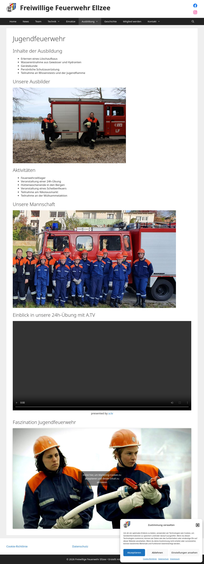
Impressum (175, 559)
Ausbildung (91, 21)
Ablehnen (157, 552)
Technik (55, 21)
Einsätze (70, 21)
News (26, 21)
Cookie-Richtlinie (150, 559)
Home (13, 21)
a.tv (110, 413)
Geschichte (110, 21)
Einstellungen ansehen (184, 552)
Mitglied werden (132, 21)
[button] (197, 525)
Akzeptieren (134, 552)
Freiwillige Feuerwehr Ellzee (65, 7)
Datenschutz (163, 559)
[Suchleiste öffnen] (193, 21)
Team (38, 21)
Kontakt (155, 21)
